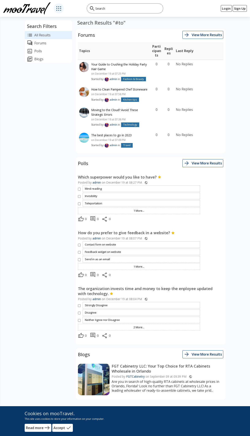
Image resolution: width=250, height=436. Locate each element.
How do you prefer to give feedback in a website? (126, 232)
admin (113, 79)
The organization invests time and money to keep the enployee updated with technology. (145, 291)
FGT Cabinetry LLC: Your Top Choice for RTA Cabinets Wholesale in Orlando (161, 368)
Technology (130, 124)
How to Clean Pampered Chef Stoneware (119, 89)
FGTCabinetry (135, 376)
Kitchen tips (130, 99)
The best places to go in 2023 (111, 135)
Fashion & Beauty (133, 79)
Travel (127, 145)
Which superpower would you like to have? (119, 177)
